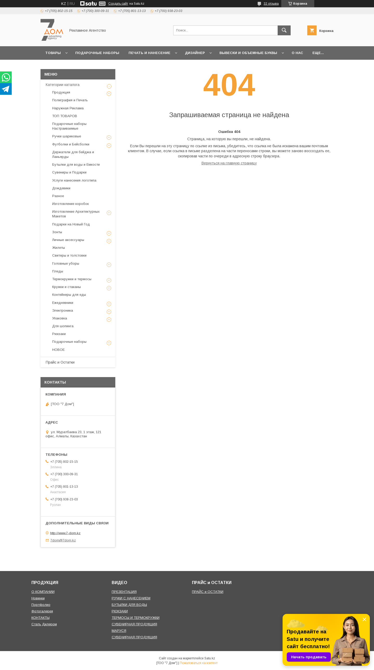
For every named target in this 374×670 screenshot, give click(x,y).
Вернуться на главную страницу (229, 163)
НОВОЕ (58, 350)
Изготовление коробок (70, 204)
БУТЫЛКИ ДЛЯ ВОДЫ (129, 605)
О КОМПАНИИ (43, 592)
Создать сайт (118, 3)
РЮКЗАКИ (120, 611)
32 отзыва (271, 3)
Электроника (62, 310)
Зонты (57, 232)
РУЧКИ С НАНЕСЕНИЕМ (131, 598)
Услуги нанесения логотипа (74, 180)
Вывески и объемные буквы (248, 53)
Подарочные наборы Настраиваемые (69, 126)
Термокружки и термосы (71, 279)
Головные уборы (65, 263)
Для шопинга (63, 326)
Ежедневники (62, 303)
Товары (53, 53)
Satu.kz (209, 658)
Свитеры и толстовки (69, 255)
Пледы (57, 271)
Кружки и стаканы (66, 287)
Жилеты (58, 248)
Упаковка (59, 318)
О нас (297, 53)
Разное (58, 196)
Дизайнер (195, 53)
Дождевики (61, 188)
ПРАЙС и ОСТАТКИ (207, 592)
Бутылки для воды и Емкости (76, 164)
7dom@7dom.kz (63, 540)
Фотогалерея (42, 611)
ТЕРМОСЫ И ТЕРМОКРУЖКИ (135, 618)
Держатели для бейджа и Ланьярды (73, 154)
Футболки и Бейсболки (70, 144)
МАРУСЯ (119, 631)
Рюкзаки (59, 334)
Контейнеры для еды (69, 295)
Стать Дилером (44, 624)
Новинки (38, 598)
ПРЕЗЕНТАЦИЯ (124, 592)
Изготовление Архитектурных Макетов (76, 214)
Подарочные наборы (97, 53)
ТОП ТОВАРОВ (64, 116)
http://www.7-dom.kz (65, 533)
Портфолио (40, 605)
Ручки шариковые (66, 136)
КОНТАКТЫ (40, 618)
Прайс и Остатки (60, 362)
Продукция (61, 92)
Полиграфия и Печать (70, 100)
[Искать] (284, 30)
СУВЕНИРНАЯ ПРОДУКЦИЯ (134, 624)
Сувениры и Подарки (69, 172)
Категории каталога (62, 85)
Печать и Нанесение (149, 53)
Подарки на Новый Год (71, 224)
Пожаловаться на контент (199, 663)
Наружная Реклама (68, 108)
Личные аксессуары (68, 240)
